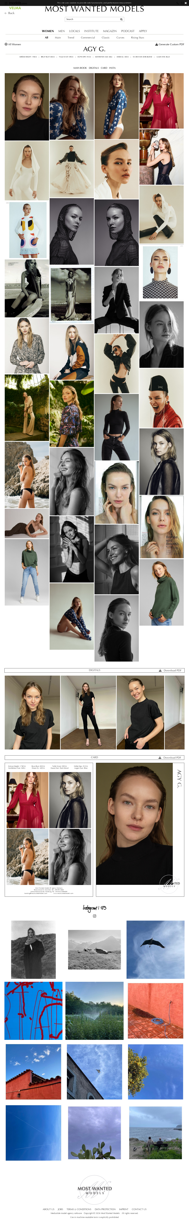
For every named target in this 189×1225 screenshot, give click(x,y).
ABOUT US (48, 1209)
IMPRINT (123, 1209)
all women (14, 44)
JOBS (60, 1209)
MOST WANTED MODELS (94, 9)
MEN (61, 31)
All (46, 37)
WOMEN (48, 31)
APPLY (143, 31)
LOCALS (74, 31)
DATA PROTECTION (105, 1209)
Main (58, 37)
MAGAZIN (110, 31)
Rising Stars (137, 37)
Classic (106, 37)
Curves (120, 37)
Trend (71, 37)
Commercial (88, 37)
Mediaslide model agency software (66, 1213)
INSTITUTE (91, 31)
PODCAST (128, 31)
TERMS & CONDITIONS (79, 1209)
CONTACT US (139, 1209)
